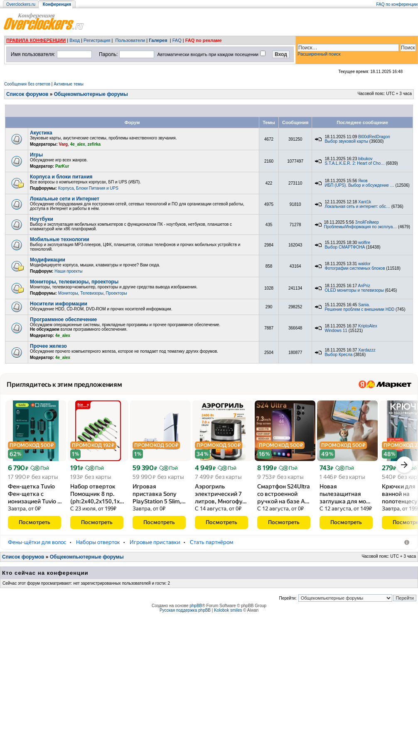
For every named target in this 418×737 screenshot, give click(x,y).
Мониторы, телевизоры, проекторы (74, 282)
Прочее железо (48, 346)
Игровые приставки (155, 550)
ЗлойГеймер (367, 222)
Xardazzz (367, 350)
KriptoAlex (367, 326)
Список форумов (27, 94)
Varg (63, 144)
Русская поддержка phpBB (185, 617)
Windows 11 (336, 330)
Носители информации (58, 304)
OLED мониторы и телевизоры (354, 290)
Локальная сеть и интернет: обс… (357, 206)
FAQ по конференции (397, 4)
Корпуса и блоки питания (61, 177)
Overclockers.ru (20, 4)
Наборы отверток (98, 550)
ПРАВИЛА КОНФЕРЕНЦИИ (36, 40)
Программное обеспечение (63, 319)
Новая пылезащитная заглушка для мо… (345, 494)
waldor (364, 263)
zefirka (94, 144)
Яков (363, 180)
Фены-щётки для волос (37, 550)
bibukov (365, 158)
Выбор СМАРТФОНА (345, 247)
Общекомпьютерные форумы (91, 94)
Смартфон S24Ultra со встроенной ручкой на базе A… (283, 494)
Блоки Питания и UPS (97, 188)
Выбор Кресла (338, 354)
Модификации (47, 260)
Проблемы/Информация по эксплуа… (360, 227)
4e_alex (77, 144)
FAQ (177, 40)
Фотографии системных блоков (355, 268)
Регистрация (97, 40)
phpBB (195, 613)
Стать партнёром (211, 550)
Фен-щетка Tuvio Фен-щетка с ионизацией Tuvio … (35, 494)
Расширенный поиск (319, 53)
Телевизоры (91, 293)
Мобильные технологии (59, 239)
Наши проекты (68, 271)
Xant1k (364, 202)
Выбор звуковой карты (346, 141)
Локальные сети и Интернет (64, 199)
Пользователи (130, 40)
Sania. (364, 305)
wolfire (364, 242)
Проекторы (116, 293)
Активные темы (69, 84)
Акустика (41, 133)
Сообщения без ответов (27, 84)
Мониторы (68, 293)
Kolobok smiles (228, 617)
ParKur (62, 166)
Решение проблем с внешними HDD (359, 309)
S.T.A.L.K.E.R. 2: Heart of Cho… (355, 163)
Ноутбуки (41, 219)
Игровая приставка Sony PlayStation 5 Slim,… (159, 494)
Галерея (158, 40)
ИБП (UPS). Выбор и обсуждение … (359, 185)
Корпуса (66, 188)
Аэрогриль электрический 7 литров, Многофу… (221, 494)
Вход (74, 40)
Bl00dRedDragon (374, 136)
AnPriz (364, 285)
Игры (36, 155)
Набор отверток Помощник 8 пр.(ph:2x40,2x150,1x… (97, 494)
